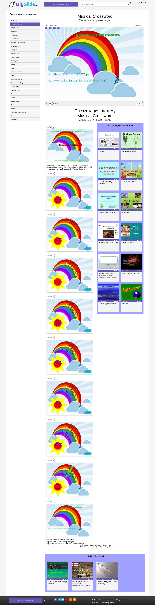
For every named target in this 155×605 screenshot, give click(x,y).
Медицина (14, 61)
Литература (15, 53)
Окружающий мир (17, 83)
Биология (14, 31)
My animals (125, 212)
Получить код (51, 25)
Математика (15, 57)
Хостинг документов (107, 603)
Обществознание (17, 79)
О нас (94, 600)
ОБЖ (12, 75)
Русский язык (15, 90)
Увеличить (138, 25)
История (14, 50)
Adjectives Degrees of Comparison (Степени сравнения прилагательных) (108, 275)
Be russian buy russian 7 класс (108, 243)
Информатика (15, 46)
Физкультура (15, 101)
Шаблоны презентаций (18, 112)
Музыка (13, 64)
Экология (14, 116)
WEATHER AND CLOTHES (130, 182)
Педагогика (15, 86)
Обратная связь (121, 600)
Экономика (14, 119)
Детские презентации (18, 42)
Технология (15, 94)
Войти (142, 3)
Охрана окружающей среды (108, 304)
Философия (15, 105)
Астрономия (15, 28)
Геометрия (14, 39)
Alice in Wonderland (128, 243)
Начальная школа (17, 72)
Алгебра (14, 20)
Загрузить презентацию (61, 4)
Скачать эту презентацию (95, 20)
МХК (12, 68)
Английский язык (16, 24)
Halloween (125, 304)
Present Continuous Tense (107, 212)
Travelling (102, 151)
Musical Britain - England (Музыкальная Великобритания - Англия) (81, 583)
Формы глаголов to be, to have (131, 273)
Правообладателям (106, 600)
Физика (13, 97)
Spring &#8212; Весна (129, 151)
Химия (13, 108)
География (14, 35)
